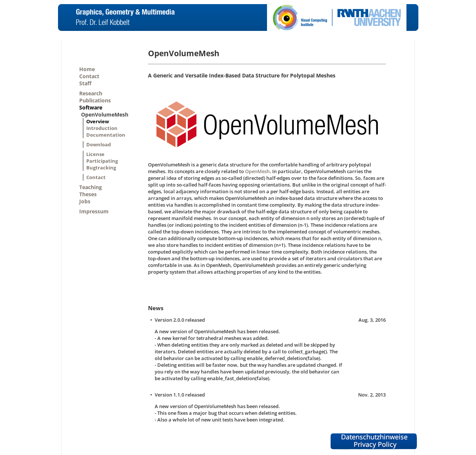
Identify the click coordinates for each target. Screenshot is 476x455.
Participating (102, 161)
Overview (97, 121)
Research (90, 93)
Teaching (90, 187)
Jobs (84, 201)
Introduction (102, 128)
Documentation (105, 134)
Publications (95, 100)
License (95, 154)
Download (98, 144)
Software (90, 107)
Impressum (94, 211)
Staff (85, 83)
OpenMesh (257, 171)
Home (87, 69)
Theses (88, 194)
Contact (89, 76)
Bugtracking (101, 167)
